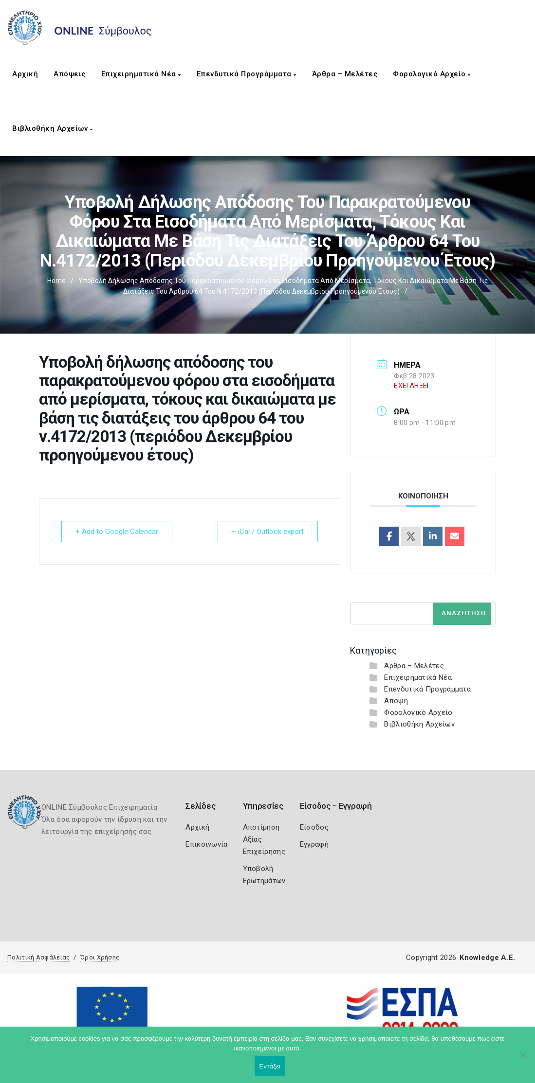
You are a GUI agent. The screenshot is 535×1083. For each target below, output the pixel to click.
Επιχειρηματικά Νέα (141, 74)
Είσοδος (314, 827)
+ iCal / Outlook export (268, 531)
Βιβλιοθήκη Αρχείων (52, 128)
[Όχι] (523, 1059)
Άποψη (396, 700)
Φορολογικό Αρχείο (432, 74)
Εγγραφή (314, 844)
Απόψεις (70, 74)
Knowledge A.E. (487, 957)
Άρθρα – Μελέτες (345, 74)
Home (56, 280)
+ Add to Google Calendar (116, 531)
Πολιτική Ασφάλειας (38, 957)
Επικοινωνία (206, 844)
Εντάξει (270, 1066)
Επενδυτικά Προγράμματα (246, 74)
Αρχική (25, 74)
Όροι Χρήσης (99, 957)
